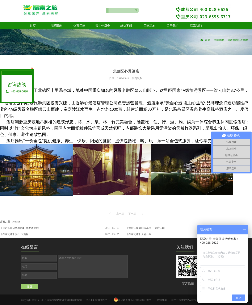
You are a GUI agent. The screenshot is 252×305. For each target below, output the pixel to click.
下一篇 (132, 213)
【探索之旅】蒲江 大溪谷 (14, 234)
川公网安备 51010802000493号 (134, 299)
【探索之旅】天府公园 (138, 234)
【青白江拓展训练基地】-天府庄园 (145, 227)
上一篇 (120, 213)
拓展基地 (243, 39)
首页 (33, 25)
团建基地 (219, 39)
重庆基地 (233, 39)
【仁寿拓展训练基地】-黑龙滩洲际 (19, 227)
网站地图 (161, 299)
